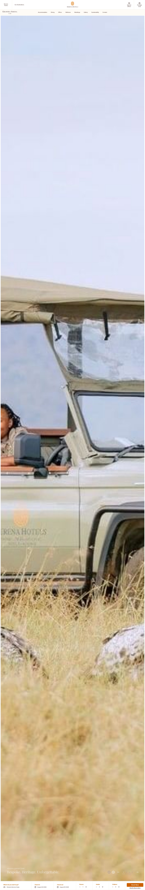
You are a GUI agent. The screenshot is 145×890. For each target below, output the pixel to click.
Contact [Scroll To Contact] (105, 12)
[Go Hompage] (72, 4)
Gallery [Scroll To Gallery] (86, 12)
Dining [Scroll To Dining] (52, 12)
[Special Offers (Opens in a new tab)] (129, 4)
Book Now (135, 885)
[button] (42, 885)
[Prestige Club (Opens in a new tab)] (139, 4)
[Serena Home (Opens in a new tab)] (6, 4)
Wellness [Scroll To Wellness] (68, 12)
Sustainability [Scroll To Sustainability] (95, 12)
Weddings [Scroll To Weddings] (77, 12)
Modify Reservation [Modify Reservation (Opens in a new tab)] (135, 888)
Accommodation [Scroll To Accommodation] (42, 12)
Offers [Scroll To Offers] (60, 12)
